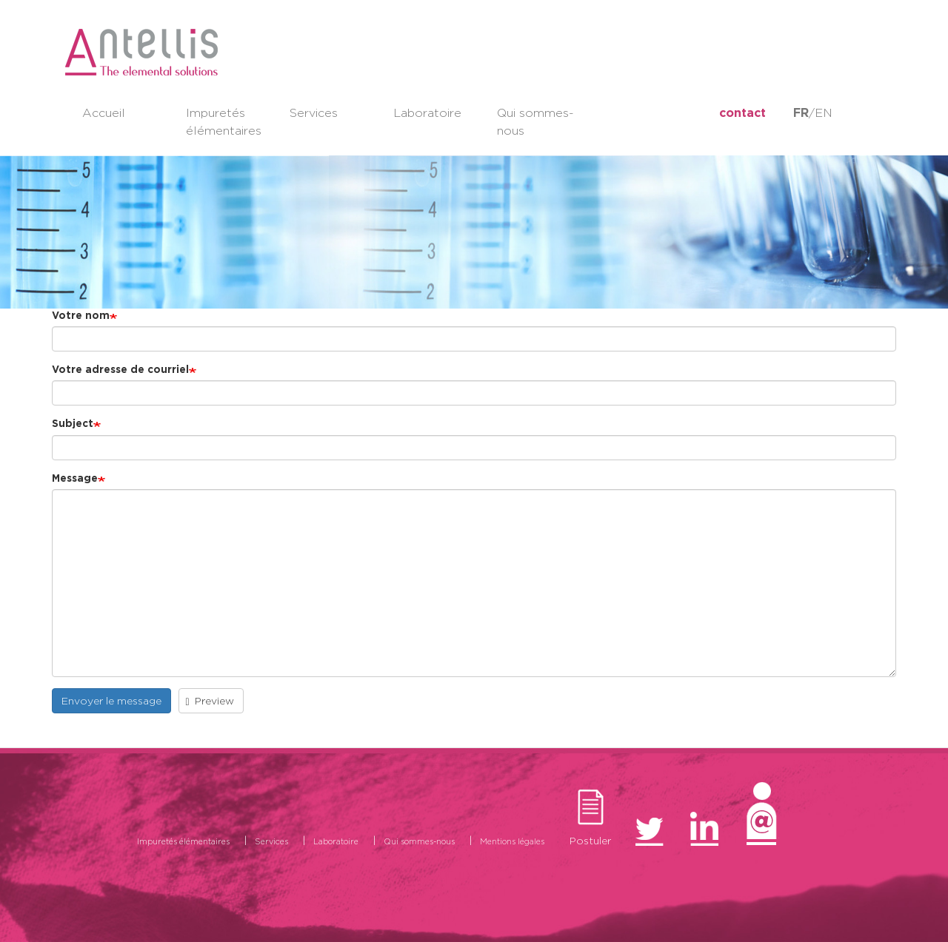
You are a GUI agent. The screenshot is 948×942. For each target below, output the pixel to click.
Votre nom (81, 315)
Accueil (103, 113)
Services (314, 113)
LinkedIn (684, 113)
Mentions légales (512, 841)
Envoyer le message (111, 701)
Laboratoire (427, 113)
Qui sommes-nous (535, 122)
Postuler (590, 838)
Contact (762, 841)
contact (742, 113)
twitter (621, 113)
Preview (210, 701)
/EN (812, 113)
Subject (72, 423)
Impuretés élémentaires (223, 122)
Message (75, 478)
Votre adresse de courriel (120, 369)
